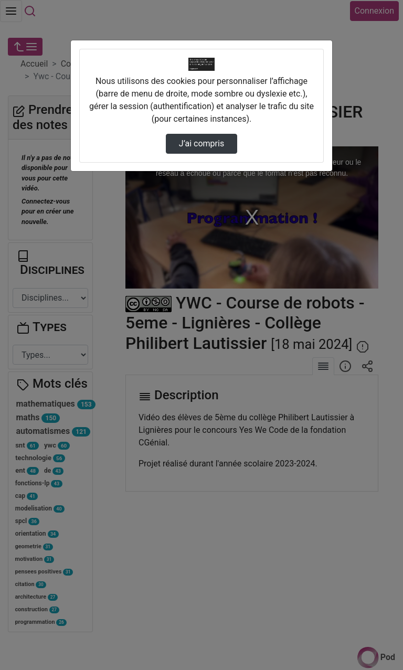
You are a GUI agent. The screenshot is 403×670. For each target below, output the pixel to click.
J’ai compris (201, 143)
